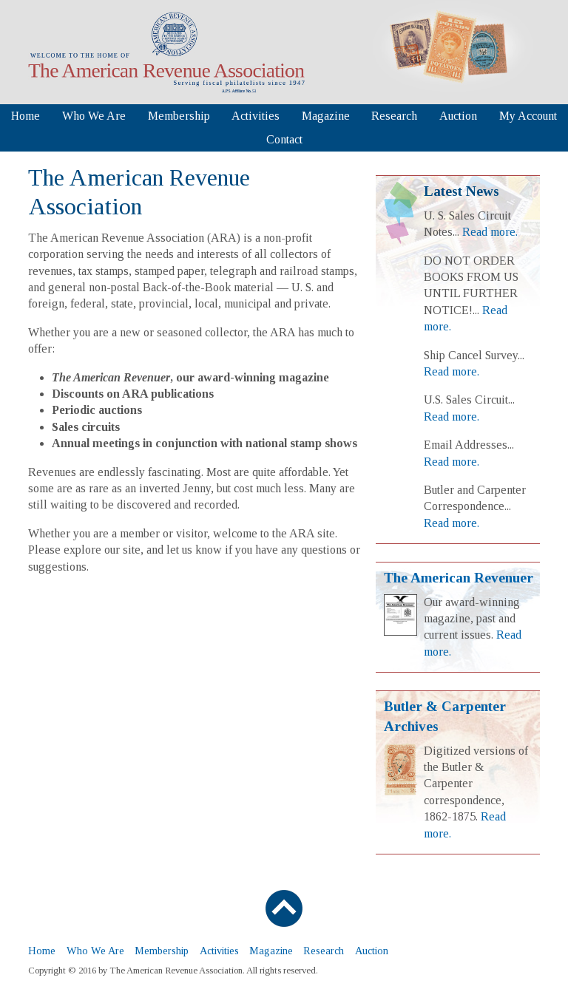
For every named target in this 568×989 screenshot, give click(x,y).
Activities (255, 115)
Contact (284, 139)
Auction (458, 115)
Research (394, 115)
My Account (528, 115)
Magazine (326, 115)
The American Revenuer (458, 577)
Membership (179, 115)
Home (25, 115)
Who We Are (94, 115)
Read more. (490, 231)
